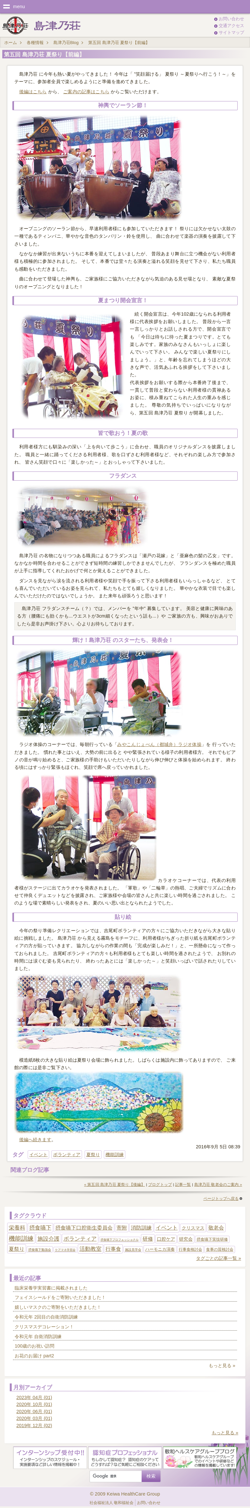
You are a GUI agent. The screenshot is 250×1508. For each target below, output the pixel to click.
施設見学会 (133, 1249)
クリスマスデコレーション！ (44, 1326)
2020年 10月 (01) (34, 1404)
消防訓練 (141, 1228)
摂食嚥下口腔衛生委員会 (84, 1228)
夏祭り (93, 1154)
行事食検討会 (190, 1249)
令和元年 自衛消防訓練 (38, 1336)
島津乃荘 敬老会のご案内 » (218, 1185)
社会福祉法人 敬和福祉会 (111, 1503)
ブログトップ (160, 1185)
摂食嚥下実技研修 (212, 1239)
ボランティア (66, 1154)
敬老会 (216, 1228)
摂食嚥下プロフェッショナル (120, 1239)
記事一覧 (183, 1185)
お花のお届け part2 (34, 1355)
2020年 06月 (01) (34, 1411)
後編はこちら (33, 91)
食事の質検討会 (219, 1249)
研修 (148, 1239)
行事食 (113, 1249)
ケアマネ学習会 (65, 1249)
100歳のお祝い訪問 (34, 1346)
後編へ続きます (35, 1139)
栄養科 (17, 1227)
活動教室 (90, 1249)
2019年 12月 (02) (34, 1425)
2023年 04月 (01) (34, 1397)
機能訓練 (114, 1154)
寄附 (122, 1228)
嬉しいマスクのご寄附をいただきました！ (58, 1307)
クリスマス (193, 1228)
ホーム (10, 42)
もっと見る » (222, 1365)
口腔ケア (166, 1239)
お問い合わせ (231, 18)
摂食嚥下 (40, 1228)
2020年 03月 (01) (34, 1418)
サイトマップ (231, 32)
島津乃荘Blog (66, 42)
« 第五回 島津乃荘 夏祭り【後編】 (114, 1185)
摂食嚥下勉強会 (39, 1249)
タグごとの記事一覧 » (218, 1258)
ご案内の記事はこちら (86, 91)
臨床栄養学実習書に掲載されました (51, 1288)
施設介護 (48, 1238)
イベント (38, 1154)
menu (19, 6)
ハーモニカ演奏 (160, 1249)
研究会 (186, 1239)
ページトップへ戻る (222, 1199)
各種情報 (35, 42)
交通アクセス (231, 25)
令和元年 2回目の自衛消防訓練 (46, 1317)
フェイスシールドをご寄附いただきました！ (60, 1297)
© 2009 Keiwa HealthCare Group (125, 1494)
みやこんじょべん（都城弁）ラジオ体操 (159, 744)
